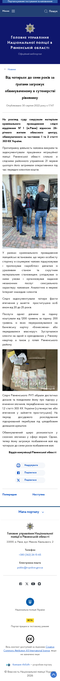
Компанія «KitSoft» (21, 665)
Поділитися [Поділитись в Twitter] (30, 480)
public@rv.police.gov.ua (30, 567)
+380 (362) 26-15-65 (30, 555)
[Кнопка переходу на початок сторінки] (53, 674)
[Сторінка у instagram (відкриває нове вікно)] (39, 584)
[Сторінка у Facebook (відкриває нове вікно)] (21, 584)
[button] (30, 512)
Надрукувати (31, 465)
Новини (12, 69)
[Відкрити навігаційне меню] (13, 11)
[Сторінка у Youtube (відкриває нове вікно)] (33, 584)
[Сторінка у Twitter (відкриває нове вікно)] (27, 584)
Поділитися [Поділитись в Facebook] (30, 473)
